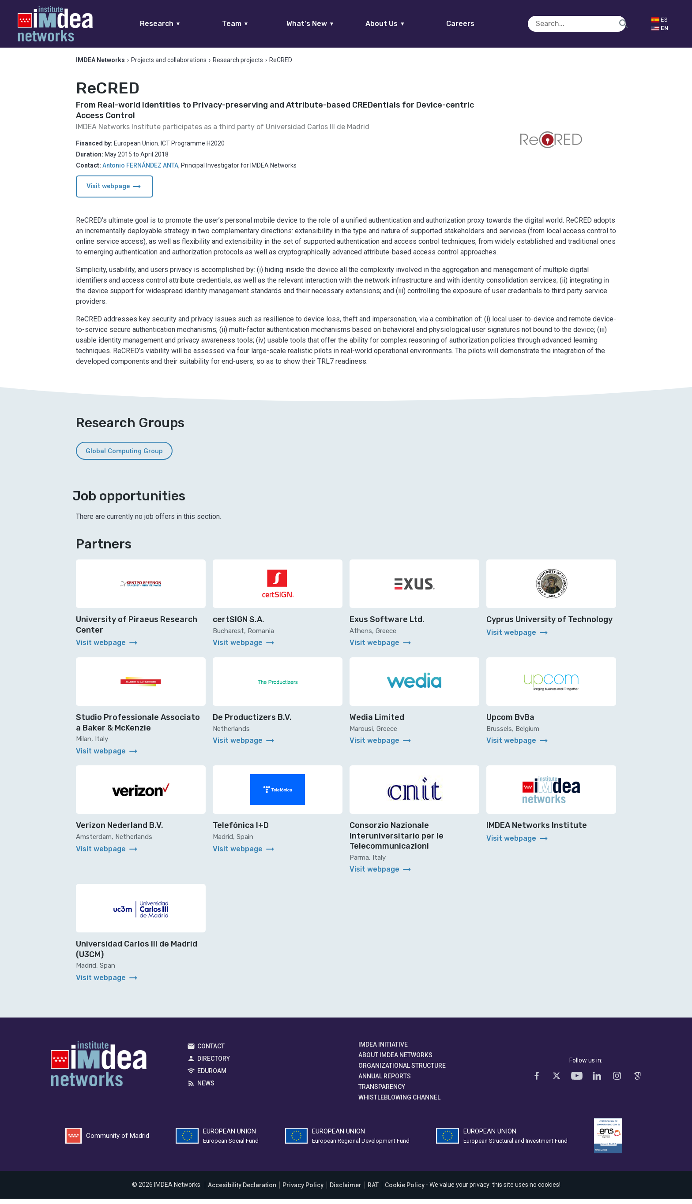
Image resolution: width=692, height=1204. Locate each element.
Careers (477, 23)
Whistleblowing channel (399, 1103)
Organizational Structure (402, 1071)
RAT (373, 1190)
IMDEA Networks (99, 1071)
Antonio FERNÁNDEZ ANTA (140, 170)
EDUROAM (211, 1076)
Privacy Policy (302, 1190)
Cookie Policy (405, 1190)
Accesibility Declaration (242, 1190)
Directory (213, 1064)
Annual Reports (384, 1081)
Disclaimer (345, 1190)
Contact (211, 1051)
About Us (402, 23)
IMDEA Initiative (383, 1050)
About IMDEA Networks (395, 1060)
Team (252, 23)
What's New (327, 23)
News (205, 1088)
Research (177, 23)
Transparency (381, 1092)
